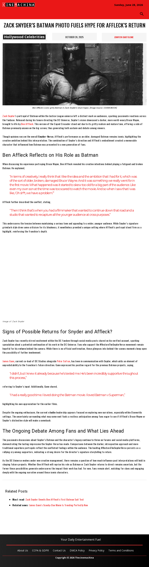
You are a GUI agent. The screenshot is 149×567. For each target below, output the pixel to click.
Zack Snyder (8, 116)
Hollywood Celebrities (24, 37)
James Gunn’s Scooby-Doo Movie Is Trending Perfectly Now (58, 505)
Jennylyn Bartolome (123, 37)
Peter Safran (63, 361)
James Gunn (8, 361)
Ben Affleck (27, 124)
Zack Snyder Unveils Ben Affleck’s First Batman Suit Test (55, 499)
